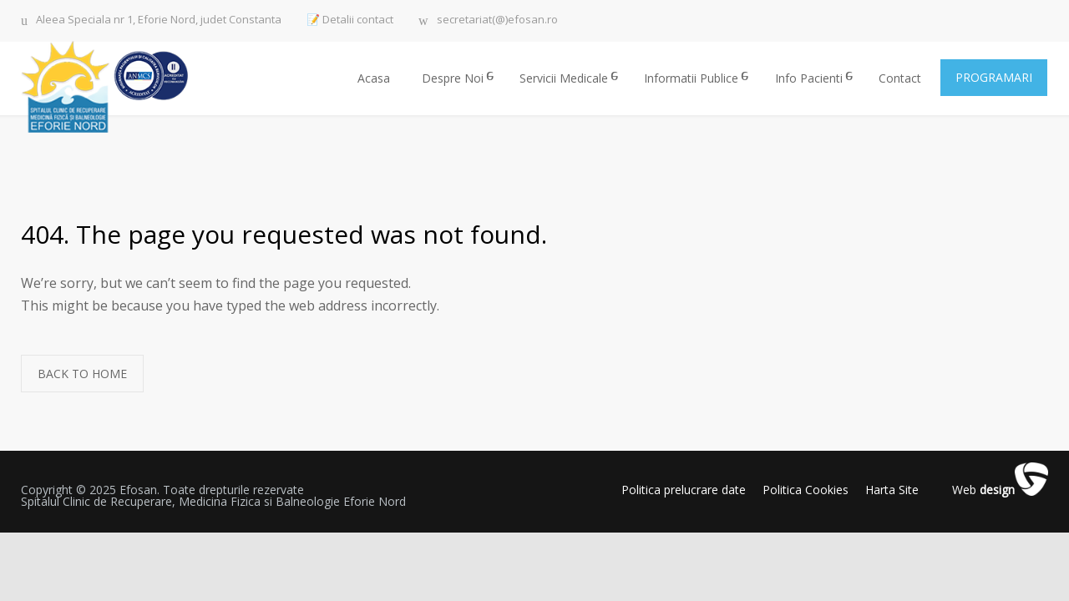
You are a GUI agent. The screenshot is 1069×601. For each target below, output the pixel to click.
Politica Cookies (805, 489)
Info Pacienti (809, 78)
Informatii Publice (691, 78)
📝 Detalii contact (350, 19)
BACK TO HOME (82, 373)
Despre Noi (453, 78)
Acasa (373, 78)
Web (983, 490)
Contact (900, 78)
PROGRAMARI (993, 77)
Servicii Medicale (563, 78)
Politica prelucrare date (683, 489)
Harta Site (892, 489)
